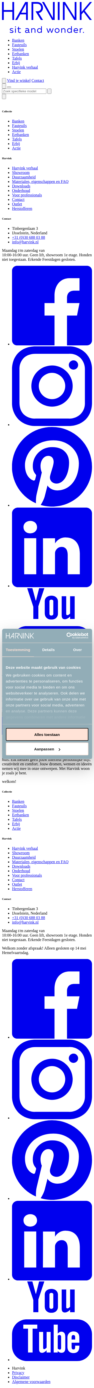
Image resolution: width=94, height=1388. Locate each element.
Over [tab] (77, 649)
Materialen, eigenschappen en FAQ (40, 181)
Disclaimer (21, 1377)
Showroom (21, 172)
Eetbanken (20, 54)
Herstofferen (22, 208)
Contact (38, 80)
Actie (16, 72)
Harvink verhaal (25, 67)
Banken (18, 40)
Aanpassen (47, 749)
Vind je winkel (19, 80)
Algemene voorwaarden (31, 1382)
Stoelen (18, 49)
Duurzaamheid (24, 177)
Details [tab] (48, 649)
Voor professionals (27, 195)
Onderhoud (21, 190)
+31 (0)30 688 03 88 (28, 237)
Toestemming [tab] (18, 649)
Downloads (21, 186)
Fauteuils (19, 45)
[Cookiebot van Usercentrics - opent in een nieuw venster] (67, 636)
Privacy (18, 1373)
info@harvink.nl (25, 242)
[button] (4, 80)
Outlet (17, 204)
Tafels (17, 58)
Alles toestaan (47, 734)
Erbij (16, 63)
